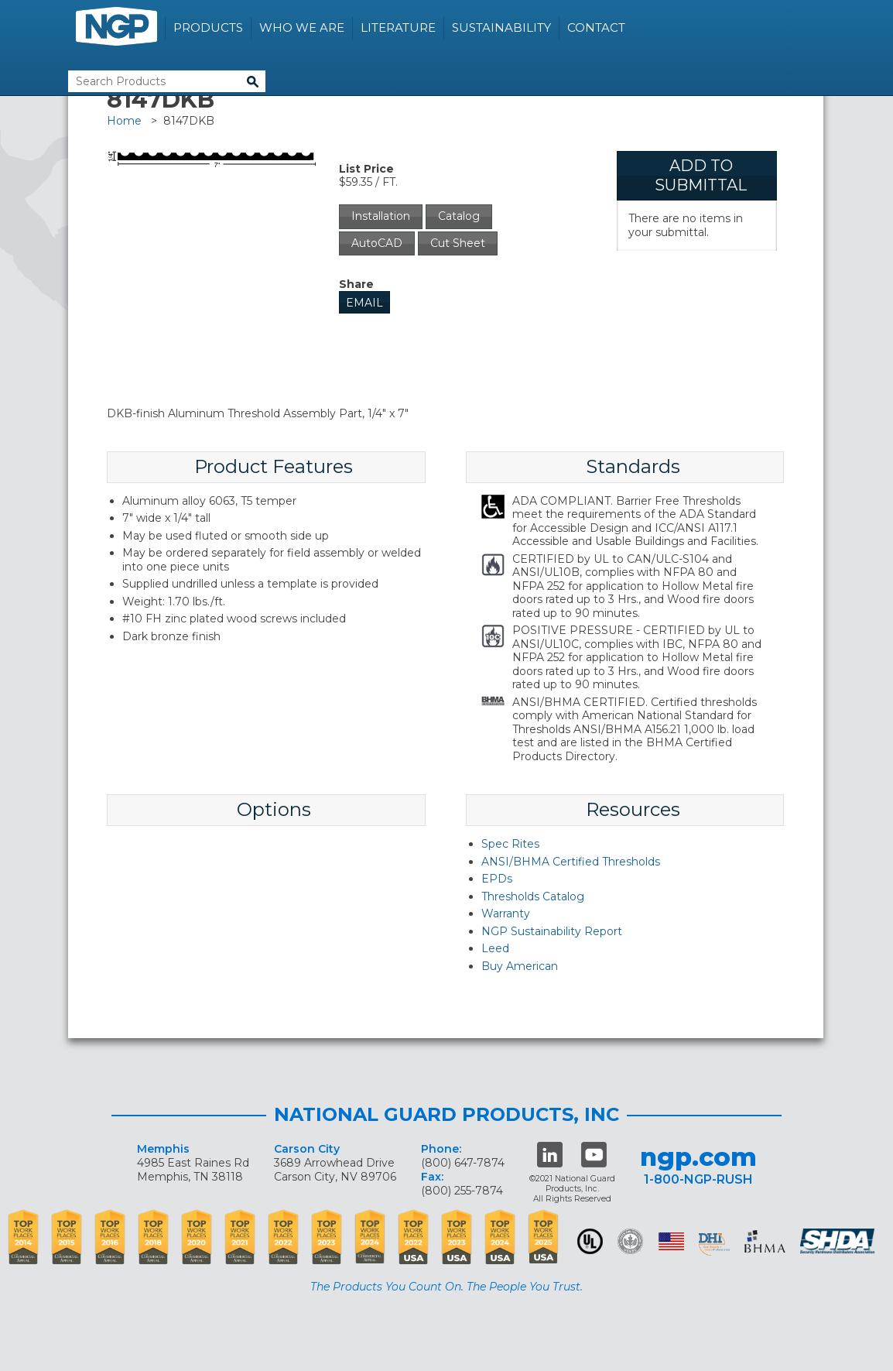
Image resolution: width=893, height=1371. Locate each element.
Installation (380, 216)
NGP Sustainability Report (551, 931)
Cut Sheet (457, 243)
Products (208, 27)
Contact (596, 27)
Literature (398, 27)
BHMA (764, 1241)
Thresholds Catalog (532, 896)
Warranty (505, 913)
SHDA (839, 1241)
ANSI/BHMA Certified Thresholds (570, 862)
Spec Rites (510, 844)
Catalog (459, 216)
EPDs (496, 879)
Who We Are (301, 27)
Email (364, 303)
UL (590, 1241)
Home (124, 121)
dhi (714, 1244)
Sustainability (501, 27)
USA (671, 1241)
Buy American (519, 966)
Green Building (630, 1241)
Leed (495, 948)
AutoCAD (376, 243)
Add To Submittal (701, 175)
